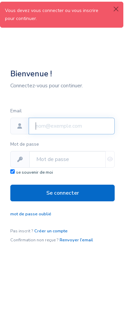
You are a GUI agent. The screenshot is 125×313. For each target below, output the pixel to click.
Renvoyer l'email (76, 240)
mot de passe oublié (30, 214)
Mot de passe (24, 144)
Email (16, 111)
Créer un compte (51, 231)
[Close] (116, 9)
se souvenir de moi (34, 172)
